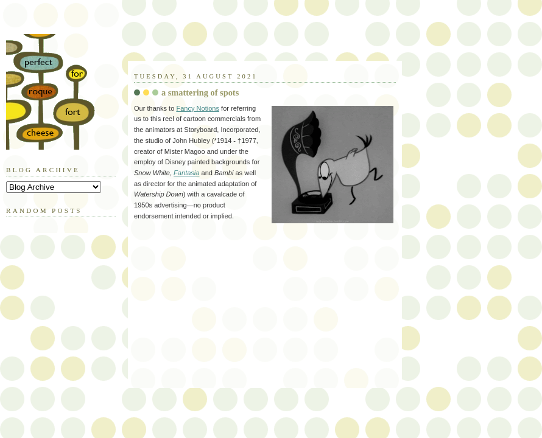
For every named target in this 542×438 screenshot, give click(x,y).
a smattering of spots (200, 92)
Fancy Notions (197, 108)
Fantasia (186, 172)
